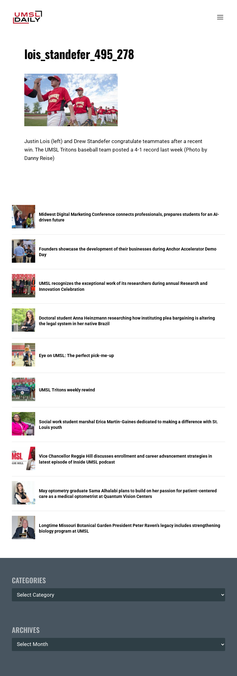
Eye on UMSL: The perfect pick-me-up (76, 355)
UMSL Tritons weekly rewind (67, 389)
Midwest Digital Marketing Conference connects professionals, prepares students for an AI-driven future (129, 217)
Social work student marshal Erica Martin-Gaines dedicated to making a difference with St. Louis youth (128, 424)
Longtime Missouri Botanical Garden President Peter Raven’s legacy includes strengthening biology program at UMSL (129, 528)
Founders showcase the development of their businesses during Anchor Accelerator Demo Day (127, 251)
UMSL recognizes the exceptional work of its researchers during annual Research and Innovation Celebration (123, 286)
